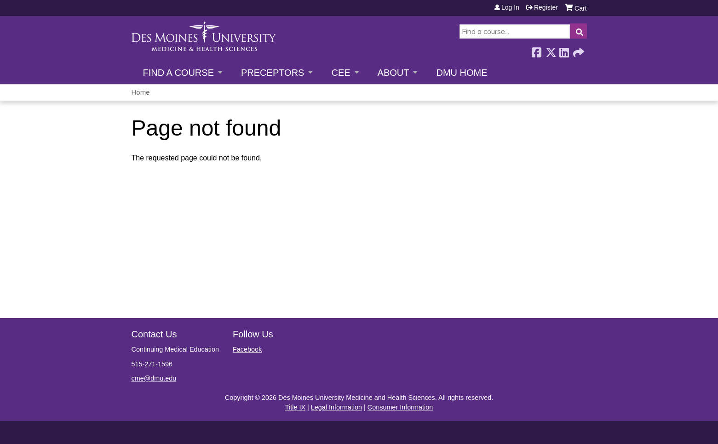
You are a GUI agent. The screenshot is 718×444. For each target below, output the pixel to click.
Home (141, 92)
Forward (577, 50)
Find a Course (178, 73)
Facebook (536, 50)
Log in (510, 7)
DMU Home (461, 73)
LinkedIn (564, 50)
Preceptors (272, 73)
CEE (340, 73)
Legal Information (336, 407)
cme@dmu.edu (154, 378)
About (393, 73)
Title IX (295, 407)
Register (546, 7)
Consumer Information (400, 407)
